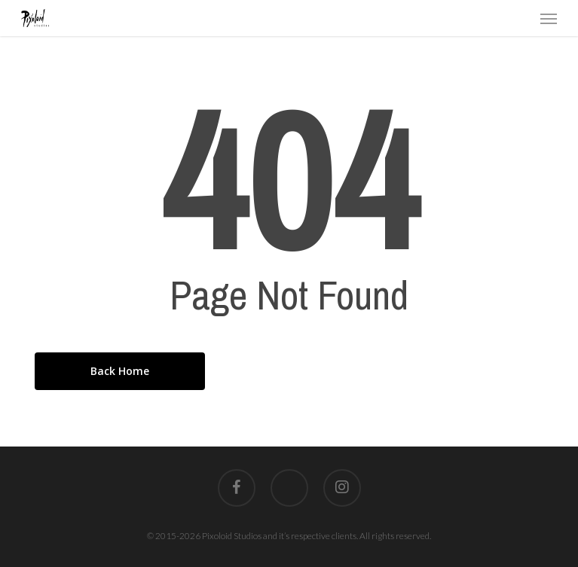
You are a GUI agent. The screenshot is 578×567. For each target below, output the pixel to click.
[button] (548, 18)
